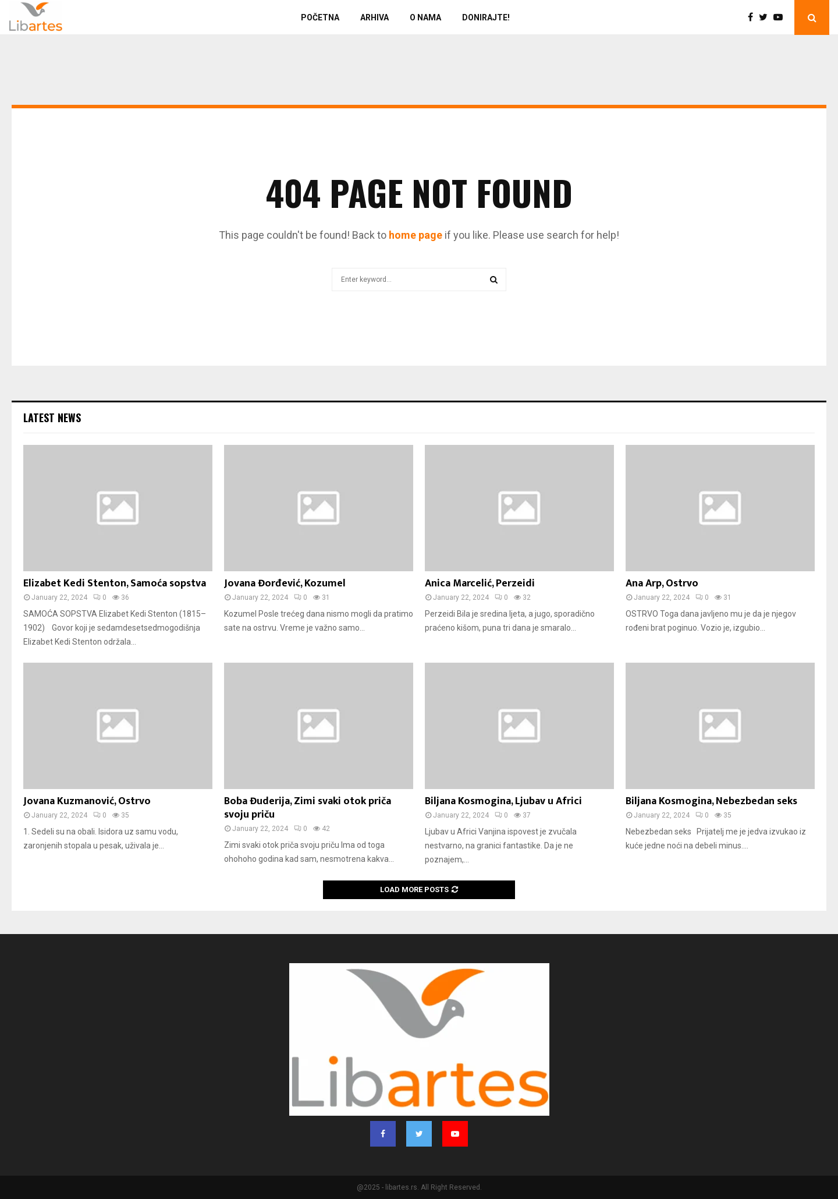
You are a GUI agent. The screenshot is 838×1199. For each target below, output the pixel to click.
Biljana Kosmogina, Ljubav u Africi (503, 801)
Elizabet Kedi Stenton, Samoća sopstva (114, 583)
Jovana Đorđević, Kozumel (285, 583)
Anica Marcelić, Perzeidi (480, 583)
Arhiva (374, 17)
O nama (425, 17)
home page (415, 235)
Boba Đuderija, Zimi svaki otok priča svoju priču (307, 808)
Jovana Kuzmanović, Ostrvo (87, 801)
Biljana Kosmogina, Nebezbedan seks (711, 801)
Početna (320, 17)
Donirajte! (486, 17)
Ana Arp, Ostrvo (662, 583)
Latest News (52, 417)
